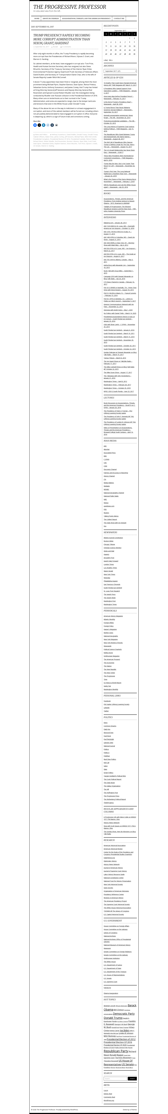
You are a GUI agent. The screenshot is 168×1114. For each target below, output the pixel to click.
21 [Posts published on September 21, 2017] (125, 50)
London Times (109, 564)
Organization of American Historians (116, 891)
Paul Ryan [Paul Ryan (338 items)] (119, 1036)
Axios (105, 723)
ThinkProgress (109, 803)
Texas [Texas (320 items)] (133, 1058)
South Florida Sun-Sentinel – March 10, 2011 (119, 333)
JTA (105, 479)
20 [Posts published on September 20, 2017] (120, 50)
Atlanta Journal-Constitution (113, 538)
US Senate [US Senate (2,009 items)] (128, 1064)
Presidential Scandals (78, 139)
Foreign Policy (108, 626)
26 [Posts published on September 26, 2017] (115, 54)
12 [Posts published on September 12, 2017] (115, 46)
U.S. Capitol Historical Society (114, 914)
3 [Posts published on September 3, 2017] (106, 42)
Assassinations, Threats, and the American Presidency (86, 18)
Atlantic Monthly (109, 619)
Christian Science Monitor (112, 548)
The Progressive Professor (69, 7)
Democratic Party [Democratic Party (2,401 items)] (124, 1013)
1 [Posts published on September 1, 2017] (129, 38)
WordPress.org (109, 1100)
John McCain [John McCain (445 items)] (114, 1033)
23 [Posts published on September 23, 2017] (134, 50)
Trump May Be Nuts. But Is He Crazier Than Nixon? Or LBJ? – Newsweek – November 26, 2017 (119, 166)
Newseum (107, 948)
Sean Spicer (37, 144)
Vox (105, 526)
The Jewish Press (110, 594)
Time (105, 679)
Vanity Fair (107, 686)
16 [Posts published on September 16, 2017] (134, 46)
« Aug (106, 60)
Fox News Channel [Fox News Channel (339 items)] (122, 1021)
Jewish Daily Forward (111, 561)
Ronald (55, 47)
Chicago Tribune (109, 544)
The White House (110, 962)
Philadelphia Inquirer (111, 581)
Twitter (106, 711)
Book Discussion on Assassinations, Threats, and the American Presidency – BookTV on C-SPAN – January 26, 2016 (119, 405)
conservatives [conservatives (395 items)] (108, 1014)
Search (132, 1079)
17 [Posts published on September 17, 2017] (106, 50)
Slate (105, 769)
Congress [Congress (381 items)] (127, 1010)
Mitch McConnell (90, 137)
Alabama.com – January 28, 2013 (115, 223)
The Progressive (109, 676)
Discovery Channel (110, 469)
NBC (105, 499)
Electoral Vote (108, 733)
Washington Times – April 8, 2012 (115, 381)
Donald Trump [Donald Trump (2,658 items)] (113, 1018)
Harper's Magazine (110, 629)
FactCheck (107, 736)
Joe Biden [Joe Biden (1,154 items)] (124, 1030)
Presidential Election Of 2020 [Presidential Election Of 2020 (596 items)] (115, 1045)
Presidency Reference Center (114, 894)
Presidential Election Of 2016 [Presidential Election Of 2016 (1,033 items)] (118, 1042)
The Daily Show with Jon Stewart (115, 523)
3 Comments (66, 47)
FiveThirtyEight (109, 739)
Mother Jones (108, 633)
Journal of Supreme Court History (115, 871)
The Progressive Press (111, 796)
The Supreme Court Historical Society (117, 904)
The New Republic (110, 669)
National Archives (110, 936)
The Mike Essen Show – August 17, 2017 (118, 372)
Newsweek (107, 646)
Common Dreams (110, 726)
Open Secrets (108, 888)
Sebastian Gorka (48, 144)
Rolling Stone (108, 653)
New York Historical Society (113, 884)
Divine (125, 1110)
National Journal (109, 746)
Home (36, 18)
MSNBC (106, 489)
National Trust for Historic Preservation (117, 881)
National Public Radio (111, 496)
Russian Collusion (73, 141)
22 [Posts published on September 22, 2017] (129, 50)
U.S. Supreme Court (110, 982)
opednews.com (109, 506)
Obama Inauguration (111, 993)
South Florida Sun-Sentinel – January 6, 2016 (119, 330)
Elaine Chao (49, 137)
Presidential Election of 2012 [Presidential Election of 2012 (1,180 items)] (121, 1039)
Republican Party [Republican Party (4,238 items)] (116, 1051)
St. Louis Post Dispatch (112, 591)
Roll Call (106, 763)
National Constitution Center (114, 878)
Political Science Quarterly (113, 649)
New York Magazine (111, 639)
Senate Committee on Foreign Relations (118, 952)
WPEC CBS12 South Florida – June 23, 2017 (119, 391)
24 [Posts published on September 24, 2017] (106, 54)
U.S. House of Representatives (114, 975)
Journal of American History (113, 868)
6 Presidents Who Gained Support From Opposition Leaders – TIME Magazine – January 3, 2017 (120, 90)
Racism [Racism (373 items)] (130, 1047)
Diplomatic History (110, 861)
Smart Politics (108, 773)
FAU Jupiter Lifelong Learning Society (116, 704)
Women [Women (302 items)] (113, 1067)
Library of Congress (110, 933)
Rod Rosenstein (60, 141)
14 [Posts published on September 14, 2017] (125, 46)
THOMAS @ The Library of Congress (116, 911)
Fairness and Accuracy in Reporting (116, 473)
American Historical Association (115, 845)
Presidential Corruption (41, 139)
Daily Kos (107, 729)
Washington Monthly (111, 689)
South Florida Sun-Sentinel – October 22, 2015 (120, 349)
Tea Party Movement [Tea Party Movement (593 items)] (123, 1058)
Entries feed (108, 1094)
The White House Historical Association (117, 908)
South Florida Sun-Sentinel (113, 588)
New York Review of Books (113, 643)
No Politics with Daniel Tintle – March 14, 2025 (120, 313)
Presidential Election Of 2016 (60, 139)
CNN (105, 466)
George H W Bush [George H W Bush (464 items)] (121, 1024)
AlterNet (107, 449)
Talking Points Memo (111, 516)
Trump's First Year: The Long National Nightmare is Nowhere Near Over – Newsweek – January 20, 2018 (120, 173)
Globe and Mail (109, 551)
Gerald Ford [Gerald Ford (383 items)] (115, 1027)
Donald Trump (82, 134)
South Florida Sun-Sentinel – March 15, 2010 (119, 337)
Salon (106, 766)
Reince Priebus (91, 139)
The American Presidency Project (115, 901)
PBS (105, 509)
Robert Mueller (49, 141)
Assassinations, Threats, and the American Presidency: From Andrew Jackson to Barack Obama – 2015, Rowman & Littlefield (119, 201)
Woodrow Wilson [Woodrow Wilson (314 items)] (120, 1067)
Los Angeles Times (110, 568)
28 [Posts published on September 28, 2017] (125, 54)
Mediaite (107, 486)
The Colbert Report (110, 519)
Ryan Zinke (83, 141)
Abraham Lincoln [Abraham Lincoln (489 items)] (109, 1006)
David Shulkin (71, 134)
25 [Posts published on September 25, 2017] (111, 54)
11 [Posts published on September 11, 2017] (111, 46)
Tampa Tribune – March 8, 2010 (115, 358)
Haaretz (106, 554)
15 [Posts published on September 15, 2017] (129, 46)
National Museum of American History (117, 945)
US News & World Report (112, 683)
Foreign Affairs (109, 623)
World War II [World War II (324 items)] (129, 1067)
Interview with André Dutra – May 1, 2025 (118, 310)
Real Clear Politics (110, 759)
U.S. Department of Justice (113, 965)
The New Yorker (109, 673)
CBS (105, 463)
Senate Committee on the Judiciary (116, 955)
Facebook (107, 701)
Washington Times (110, 604)
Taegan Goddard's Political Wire (115, 776)
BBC (105, 456)
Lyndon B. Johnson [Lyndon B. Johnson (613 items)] (126, 1033)
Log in (106, 1090)
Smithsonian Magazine (111, 656)
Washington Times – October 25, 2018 (117, 388)
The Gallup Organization (112, 786)
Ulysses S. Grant (91, 144)
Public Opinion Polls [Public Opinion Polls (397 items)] (121, 1047)
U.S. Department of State (112, 968)
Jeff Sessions (69, 137)
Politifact (107, 756)
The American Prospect (112, 659)
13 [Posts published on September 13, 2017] (120, 46)
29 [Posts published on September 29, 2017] (129, 54)
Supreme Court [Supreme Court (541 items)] (109, 1058)
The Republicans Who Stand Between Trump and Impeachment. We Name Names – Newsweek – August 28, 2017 (119, 136)
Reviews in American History (113, 898)
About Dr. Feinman (51, 18)
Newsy (106, 503)
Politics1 (107, 753)
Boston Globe (108, 541)
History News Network (111, 823)
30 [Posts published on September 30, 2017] (134, 54)
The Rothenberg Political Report (115, 799)
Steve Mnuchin (72, 144)
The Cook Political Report (112, 779)
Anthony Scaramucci (59, 134)
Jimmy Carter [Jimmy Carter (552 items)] (114, 1030)
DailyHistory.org (109, 858)
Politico (106, 749)
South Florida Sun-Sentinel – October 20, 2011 (120, 346)
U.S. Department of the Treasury (115, 972)
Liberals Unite (108, 743)
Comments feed (109, 1097)
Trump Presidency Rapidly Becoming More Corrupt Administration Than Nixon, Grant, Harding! (61, 39)
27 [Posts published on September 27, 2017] (120, 54)
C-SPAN (106, 459)
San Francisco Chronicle (112, 584)
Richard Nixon (38, 141)
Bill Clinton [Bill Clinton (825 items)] (119, 1009)
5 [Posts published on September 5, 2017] (115, 42)
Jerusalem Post (109, 558)
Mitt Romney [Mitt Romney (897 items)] (110, 1036)
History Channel (109, 476)
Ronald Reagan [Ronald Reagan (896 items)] (117, 1055)
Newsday (107, 578)
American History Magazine (113, 616)
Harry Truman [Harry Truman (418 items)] (124, 1027)
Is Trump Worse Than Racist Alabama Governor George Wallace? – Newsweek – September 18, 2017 (118, 109)
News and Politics (41, 134)
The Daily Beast (109, 783)
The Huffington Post (111, 793)
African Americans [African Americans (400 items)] (121, 1006)
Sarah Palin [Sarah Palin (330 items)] (127, 1055)
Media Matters (109, 483)
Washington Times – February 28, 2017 (117, 385)
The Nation (108, 666)
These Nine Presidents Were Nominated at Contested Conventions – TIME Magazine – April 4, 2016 (119, 158)
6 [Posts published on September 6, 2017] (120, 42)
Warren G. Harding (47, 146)
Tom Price (81, 144)
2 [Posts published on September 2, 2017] (134, 38)
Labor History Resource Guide (114, 874)
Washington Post (110, 601)
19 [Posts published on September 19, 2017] (115, 50)
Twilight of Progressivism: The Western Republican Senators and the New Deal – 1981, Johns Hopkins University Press (120, 209)
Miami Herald (108, 571)
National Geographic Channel (114, 493)
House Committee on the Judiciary (116, 929)
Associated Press (110, 453)
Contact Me (119, 18)
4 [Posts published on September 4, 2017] (110, 42)
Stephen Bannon (60, 144)
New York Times (109, 574)
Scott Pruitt (92, 141)
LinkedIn (107, 708)
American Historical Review (113, 849)
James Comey (59, 137)
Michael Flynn (79, 137)
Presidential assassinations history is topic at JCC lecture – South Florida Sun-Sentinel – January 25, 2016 (119, 319)
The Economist (109, 663)
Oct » (110, 60)
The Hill (106, 789)
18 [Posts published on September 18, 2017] (111, 50)
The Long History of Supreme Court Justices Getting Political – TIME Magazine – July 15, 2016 (119, 129)
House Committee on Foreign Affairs (116, 926)
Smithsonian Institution (112, 958)
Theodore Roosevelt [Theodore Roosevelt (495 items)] (111, 1061)
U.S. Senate (108, 978)
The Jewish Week (110, 598)
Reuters (106, 513)
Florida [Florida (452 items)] (114, 1021)
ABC (105, 446)
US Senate (36, 146)
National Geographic (111, 636)
